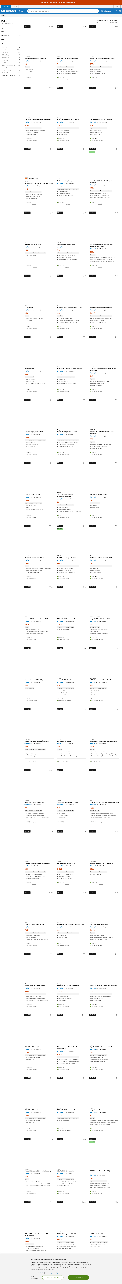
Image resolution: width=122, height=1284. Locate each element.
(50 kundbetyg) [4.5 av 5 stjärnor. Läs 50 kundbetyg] (36, 247)
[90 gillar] (51, 337)
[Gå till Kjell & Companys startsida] (9, 11)
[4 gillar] (51, 954)
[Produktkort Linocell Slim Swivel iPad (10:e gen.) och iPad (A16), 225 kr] (72, 905)
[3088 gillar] (116, 27)
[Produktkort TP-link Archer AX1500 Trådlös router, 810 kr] (72, 661)
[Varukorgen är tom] (120, 11)
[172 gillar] (116, 88)
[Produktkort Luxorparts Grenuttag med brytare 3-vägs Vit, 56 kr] (39, 39)
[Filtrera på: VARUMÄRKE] (11, 35)
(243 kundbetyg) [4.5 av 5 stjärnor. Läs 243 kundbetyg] (70, 183)
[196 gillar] (116, 709)
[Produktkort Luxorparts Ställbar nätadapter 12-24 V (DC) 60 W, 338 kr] (39, 722)
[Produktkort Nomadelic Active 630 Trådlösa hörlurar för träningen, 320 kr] (39, 100)
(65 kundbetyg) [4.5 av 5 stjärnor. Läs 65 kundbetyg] (69, 61)
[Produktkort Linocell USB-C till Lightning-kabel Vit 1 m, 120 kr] (72, 600)
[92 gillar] (84, 213)
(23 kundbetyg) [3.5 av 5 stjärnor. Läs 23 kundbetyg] (69, 743)
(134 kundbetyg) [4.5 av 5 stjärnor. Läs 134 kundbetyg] (37, 371)
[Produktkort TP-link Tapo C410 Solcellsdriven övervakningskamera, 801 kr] (72, 476)
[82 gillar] (116, 893)
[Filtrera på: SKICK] (11, 39)
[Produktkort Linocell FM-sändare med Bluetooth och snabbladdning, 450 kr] (72, 1028)
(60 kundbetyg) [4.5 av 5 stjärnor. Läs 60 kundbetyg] (102, 310)
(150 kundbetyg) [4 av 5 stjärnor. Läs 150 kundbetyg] (102, 927)
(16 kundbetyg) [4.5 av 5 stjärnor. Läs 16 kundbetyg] (69, 434)
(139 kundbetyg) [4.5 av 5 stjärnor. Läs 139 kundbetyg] (37, 743)
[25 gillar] (84, 526)
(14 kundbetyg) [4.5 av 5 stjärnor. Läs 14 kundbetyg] (36, 186)
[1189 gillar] (83, 1202)
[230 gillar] (51, 27)
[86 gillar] (116, 1202)
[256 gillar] (116, 648)
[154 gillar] (84, 27)
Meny (22, 11)
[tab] (6, 6)
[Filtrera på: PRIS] (11, 32)
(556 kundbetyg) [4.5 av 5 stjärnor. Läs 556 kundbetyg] (102, 560)
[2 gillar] (117, 587)
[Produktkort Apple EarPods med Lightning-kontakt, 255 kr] (72, 162)
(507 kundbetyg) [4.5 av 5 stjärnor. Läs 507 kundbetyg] (102, 743)
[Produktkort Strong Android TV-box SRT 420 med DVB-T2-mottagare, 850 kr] (104, 413)
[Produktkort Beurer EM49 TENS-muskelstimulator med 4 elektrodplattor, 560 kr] (39, 1215)
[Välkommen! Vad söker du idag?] (64, 11)
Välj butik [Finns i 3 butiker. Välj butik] (68, 79)
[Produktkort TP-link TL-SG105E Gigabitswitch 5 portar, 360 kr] (72, 783)
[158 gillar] (51, 526)
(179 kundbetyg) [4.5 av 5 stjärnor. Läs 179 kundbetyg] (70, 865)
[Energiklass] (26, 178)
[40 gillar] (51, 831)
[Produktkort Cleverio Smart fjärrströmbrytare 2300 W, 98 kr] (39, 783)
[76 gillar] (51, 1015)
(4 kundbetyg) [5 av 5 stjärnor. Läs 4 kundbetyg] (69, 1173)
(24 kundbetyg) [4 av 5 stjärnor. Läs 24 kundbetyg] (102, 497)
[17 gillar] (84, 276)
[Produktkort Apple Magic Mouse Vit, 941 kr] (104, 1091)
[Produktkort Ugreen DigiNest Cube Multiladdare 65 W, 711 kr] (72, 39)
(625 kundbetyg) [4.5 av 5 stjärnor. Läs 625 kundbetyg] (37, 621)
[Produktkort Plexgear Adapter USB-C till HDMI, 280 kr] (39, 476)
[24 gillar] (84, 149)
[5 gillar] (117, 1078)
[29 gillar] (51, 709)
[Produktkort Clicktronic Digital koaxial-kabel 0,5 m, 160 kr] (39, 225)
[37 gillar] (116, 213)
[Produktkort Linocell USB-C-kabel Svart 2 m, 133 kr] (104, 1215)
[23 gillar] (51, 400)
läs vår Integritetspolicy (51, 1273)
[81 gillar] (116, 463)
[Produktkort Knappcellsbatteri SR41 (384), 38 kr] (39, 661)
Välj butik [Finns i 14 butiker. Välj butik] (68, 1130)
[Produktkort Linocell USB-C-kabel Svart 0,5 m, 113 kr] (39, 1028)
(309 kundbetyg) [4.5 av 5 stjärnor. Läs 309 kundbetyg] (102, 865)
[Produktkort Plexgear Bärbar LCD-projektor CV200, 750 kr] (39, 413)
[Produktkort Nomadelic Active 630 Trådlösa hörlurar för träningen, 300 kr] (104, 967)
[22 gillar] (51, 1139)
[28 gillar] (51, 213)
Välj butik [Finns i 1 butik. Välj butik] (34, 79)
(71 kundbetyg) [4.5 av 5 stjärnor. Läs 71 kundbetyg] (36, 1238)
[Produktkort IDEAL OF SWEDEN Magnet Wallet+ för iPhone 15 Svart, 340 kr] (104, 600)
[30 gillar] (84, 587)
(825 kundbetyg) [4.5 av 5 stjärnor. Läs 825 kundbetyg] (70, 804)
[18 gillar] (116, 400)
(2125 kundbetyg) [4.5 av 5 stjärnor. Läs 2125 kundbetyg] (70, 621)
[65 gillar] (84, 831)
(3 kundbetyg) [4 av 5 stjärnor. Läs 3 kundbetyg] (102, 185)
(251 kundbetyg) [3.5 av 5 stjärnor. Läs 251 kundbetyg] (37, 122)
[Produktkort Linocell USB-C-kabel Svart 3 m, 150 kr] (39, 1091)
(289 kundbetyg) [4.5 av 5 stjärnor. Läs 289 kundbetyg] (37, 560)
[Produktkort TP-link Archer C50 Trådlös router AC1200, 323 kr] (104, 539)
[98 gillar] (84, 463)
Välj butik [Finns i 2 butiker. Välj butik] (35, 140)
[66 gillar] (51, 276)
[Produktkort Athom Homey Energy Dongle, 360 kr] (72, 722)
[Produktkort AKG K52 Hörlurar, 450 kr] (39, 288)
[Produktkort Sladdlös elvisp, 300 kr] (39, 350)
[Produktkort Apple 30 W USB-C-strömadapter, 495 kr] (72, 1152)
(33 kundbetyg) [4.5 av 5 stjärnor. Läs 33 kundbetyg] (102, 248)
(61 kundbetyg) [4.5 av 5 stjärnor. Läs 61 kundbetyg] (102, 621)
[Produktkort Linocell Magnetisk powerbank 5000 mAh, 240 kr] (39, 539)
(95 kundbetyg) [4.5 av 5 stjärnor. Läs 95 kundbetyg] (36, 682)
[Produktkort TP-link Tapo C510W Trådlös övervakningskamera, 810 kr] (104, 722)
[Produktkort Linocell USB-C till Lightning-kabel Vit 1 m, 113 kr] (72, 1091)
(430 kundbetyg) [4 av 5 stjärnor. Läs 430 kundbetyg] (70, 1051)
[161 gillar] (51, 587)
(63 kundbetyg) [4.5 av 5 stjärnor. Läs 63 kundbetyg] (36, 865)
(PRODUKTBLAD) (33, 178)
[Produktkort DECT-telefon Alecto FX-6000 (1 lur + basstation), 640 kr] (104, 1152)
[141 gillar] (84, 88)
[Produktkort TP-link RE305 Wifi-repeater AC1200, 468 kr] (72, 1215)
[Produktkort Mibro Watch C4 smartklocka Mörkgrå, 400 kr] (39, 967)
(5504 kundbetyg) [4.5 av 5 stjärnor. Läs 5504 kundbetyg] (37, 1049)
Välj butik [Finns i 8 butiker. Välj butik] (68, 639)
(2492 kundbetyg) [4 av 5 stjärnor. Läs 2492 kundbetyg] (70, 1236)
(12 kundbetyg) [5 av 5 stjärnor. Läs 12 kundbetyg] (102, 1049)
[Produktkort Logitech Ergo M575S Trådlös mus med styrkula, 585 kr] (104, 1028)
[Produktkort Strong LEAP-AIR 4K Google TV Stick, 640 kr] (72, 539)
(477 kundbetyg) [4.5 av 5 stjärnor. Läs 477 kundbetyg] (70, 247)
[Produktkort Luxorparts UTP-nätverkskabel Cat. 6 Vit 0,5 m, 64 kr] (104, 661)
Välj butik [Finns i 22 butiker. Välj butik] (68, 700)
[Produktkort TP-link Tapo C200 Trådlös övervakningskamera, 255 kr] (104, 39)
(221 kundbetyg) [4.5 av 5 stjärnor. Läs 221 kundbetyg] (70, 499)
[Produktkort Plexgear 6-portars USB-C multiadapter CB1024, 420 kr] (72, 288)
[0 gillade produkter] (115, 11)
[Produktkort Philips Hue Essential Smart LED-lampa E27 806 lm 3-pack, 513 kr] (39, 162)
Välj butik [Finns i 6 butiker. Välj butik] (68, 204)
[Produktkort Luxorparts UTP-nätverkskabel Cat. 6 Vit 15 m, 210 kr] (72, 100)
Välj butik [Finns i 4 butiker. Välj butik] (68, 454)
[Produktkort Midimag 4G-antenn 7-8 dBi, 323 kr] (104, 476)
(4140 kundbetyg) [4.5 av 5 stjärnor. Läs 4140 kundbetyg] (103, 61)
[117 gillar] (51, 88)
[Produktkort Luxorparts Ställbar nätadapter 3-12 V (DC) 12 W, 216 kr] (104, 844)
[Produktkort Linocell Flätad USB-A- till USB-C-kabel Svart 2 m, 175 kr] (72, 350)
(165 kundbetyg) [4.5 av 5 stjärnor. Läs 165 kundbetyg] (37, 310)
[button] (12, 23)
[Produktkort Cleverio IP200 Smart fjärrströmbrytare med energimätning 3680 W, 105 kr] (104, 225)
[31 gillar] (51, 648)
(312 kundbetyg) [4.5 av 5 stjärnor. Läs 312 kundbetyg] (70, 927)
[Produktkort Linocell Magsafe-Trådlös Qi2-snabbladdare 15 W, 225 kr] (39, 844)
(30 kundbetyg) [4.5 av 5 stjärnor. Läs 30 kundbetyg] (69, 988)
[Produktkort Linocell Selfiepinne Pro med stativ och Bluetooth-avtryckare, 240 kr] (104, 350)
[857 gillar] (51, 770)
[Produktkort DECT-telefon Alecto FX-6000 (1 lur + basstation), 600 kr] (104, 162)
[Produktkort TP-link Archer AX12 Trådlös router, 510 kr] (72, 225)
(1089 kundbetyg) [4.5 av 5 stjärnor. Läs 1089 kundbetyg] (70, 682)
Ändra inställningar (34, 1277)
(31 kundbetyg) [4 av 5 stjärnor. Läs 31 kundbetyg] (69, 560)
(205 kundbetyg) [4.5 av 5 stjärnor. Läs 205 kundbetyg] (102, 373)
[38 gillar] (116, 831)
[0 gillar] (117, 149)
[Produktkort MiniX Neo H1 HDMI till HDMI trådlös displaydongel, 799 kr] (104, 783)
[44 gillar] (116, 276)
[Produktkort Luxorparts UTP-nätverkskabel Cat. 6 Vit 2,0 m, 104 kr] (104, 100)
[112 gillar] (84, 893)
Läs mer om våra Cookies (38, 1273)
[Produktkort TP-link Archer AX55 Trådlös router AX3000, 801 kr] (39, 600)
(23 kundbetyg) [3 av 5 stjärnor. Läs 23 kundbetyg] (36, 434)
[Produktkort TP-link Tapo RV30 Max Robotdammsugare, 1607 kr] (104, 288)
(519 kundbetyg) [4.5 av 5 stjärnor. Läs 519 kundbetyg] (37, 61)
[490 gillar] (84, 770)
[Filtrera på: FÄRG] (11, 28)
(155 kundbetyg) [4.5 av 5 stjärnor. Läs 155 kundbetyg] (37, 497)
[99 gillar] (51, 1202)
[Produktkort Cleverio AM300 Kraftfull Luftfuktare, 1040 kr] (104, 905)
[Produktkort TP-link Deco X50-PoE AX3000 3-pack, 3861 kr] (72, 844)
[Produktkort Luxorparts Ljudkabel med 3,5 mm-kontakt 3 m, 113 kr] (72, 967)
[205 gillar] (116, 337)
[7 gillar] (84, 337)
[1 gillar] (84, 954)
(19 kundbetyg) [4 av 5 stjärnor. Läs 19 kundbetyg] (69, 310)
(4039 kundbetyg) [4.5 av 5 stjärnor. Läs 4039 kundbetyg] (70, 122)
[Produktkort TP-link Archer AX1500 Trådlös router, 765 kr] (39, 905)
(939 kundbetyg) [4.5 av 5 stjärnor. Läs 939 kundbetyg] (70, 371)
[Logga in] (106, 11)
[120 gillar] (84, 1015)
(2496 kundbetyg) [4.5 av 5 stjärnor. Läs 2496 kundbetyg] (37, 804)
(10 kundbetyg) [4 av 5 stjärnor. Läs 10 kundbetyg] (36, 988)
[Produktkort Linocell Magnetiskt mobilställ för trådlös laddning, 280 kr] (39, 1152)
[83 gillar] (116, 526)
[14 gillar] (51, 149)
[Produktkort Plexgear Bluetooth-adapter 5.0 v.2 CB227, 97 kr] (72, 413)
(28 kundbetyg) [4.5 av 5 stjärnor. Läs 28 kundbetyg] (36, 1173)
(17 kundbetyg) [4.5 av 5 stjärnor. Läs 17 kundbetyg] (102, 804)
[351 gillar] (84, 648)
